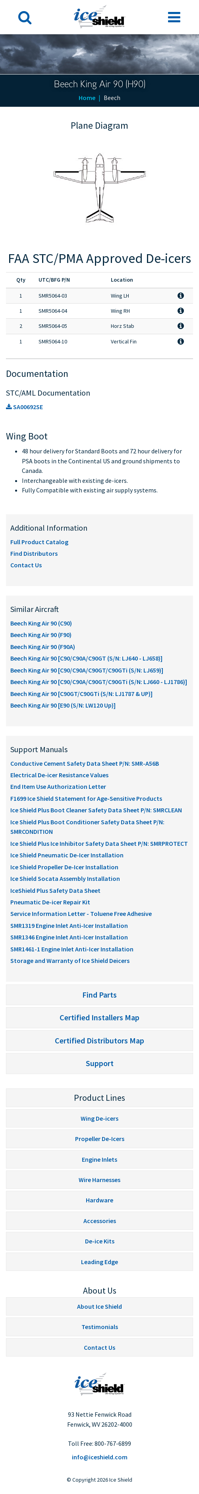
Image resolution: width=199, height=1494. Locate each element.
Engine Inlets (99, 1159)
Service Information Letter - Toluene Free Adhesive (81, 914)
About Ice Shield (99, 1306)
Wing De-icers (99, 1118)
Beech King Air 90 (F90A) (42, 647)
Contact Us (26, 565)
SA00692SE (24, 407)
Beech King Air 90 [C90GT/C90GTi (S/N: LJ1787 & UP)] (81, 694)
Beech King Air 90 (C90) (41, 623)
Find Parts (99, 995)
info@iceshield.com (100, 1457)
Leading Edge (99, 1262)
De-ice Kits (99, 1241)
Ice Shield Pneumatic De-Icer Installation (67, 855)
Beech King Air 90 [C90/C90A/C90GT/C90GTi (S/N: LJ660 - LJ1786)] (98, 682)
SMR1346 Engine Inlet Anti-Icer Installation (69, 937)
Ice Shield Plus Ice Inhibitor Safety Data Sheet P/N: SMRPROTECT (99, 843)
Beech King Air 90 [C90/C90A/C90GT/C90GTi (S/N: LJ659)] (86, 670)
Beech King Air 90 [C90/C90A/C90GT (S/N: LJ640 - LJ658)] (86, 658)
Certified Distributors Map (99, 1040)
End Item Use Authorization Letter (58, 786)
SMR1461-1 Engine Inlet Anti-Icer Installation (71, 949)
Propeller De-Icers (99, 1139)
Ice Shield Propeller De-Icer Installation (64, 867)
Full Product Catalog (39, 542)
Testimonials (99, 1327)
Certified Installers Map (99, 1017)
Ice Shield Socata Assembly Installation (65, 878)
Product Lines (99, 1097)
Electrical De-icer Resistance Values (59, 775)
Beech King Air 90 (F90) (40, 635)
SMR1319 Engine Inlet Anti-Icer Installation (69, 925)
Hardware (99, 1200)
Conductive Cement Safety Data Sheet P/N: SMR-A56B (84, 763)
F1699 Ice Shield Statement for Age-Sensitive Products (86, 798)
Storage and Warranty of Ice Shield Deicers (69, 961)
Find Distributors (34, 553)
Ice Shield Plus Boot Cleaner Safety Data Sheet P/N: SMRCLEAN (96, 810)
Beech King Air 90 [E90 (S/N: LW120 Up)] (63, 705)
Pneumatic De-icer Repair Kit (50, 902)
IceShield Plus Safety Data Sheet (55, 890)
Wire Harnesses (99, 1180)
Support (100, 1063)
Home (87, 98)
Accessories (99, 1221)
